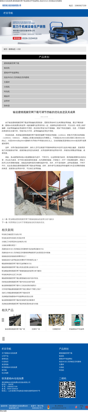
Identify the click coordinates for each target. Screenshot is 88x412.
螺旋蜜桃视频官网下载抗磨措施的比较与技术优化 (20, 278)
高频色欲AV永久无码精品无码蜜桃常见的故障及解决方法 (23, 249)
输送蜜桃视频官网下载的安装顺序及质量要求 (18, 300)
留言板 (4, 370)
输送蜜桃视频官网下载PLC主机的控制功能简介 (19, 285)
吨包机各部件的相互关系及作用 (13, 238)
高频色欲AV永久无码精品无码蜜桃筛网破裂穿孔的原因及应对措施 (26, 253)
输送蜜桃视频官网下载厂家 (15, 329)
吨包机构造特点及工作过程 (12, 274)
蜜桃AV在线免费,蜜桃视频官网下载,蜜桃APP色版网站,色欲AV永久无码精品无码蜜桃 (31, 1)
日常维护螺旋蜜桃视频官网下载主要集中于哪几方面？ (21, 289)
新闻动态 (12, 49)
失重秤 (7, 82)
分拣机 (7, 87)
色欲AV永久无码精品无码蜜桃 (16, 77)
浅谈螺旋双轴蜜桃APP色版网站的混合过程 (17, 296)
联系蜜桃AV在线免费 (9, 367)
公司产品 (5, 356)
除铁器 (7, 106)
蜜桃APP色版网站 (11, 73)
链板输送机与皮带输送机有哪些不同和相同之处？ (20, 260)
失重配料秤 (56, 329)
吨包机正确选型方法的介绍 (12, 234)
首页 (5, 49)
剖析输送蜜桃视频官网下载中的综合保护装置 (18, 282)
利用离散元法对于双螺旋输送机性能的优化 (26, 222)
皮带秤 (7, 101)
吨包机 (7, 91)
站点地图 (5, 373)
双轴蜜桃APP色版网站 (77, 329)
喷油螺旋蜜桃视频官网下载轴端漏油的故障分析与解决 (31, 219)
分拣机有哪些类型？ (9, 245)
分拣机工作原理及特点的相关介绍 (14, 242)
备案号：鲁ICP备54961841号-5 (37, 407)
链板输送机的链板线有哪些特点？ (14, 256)
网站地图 (3, 411)
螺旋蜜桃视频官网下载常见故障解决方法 (17, 263)
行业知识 (5, 362)
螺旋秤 (7, 96)
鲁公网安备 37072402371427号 (56, 407)
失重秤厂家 (36, 329)
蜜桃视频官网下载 (11, 63)
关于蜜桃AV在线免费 (9, 353)
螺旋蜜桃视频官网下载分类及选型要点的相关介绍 (20, 267)
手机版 (81, 407)
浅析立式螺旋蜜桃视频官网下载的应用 (16, 293)
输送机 (7, 68)
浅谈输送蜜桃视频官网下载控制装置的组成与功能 (20, 304)
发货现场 (5, 364)
